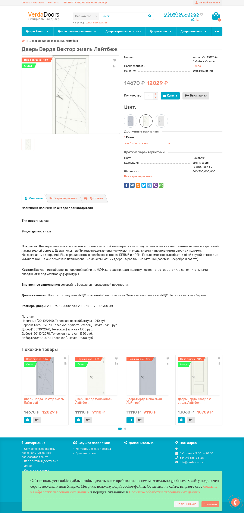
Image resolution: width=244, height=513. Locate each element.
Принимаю (210, 504)
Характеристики (63, 198)
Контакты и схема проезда (92, 448)
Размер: (131, 137)
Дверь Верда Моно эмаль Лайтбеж (93, 401)
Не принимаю (186, 504)
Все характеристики (138, 176)
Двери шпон (161, 31)
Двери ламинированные (77, 31)
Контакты (53, 2)
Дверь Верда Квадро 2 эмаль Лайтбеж (194, 401)
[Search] (126, 16)
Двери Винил (37, 31)
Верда (197, 66)
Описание (34, 198)
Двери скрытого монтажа (123, 31)
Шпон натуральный (97, 22)
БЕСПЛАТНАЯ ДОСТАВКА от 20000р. (85, 2)
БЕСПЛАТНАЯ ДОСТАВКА (40, 461)
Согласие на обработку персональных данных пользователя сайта (38, 452)
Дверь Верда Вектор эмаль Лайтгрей (44, 401)
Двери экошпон (194, 31)
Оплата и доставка (33, 2)
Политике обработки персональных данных (164, 492)
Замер (27, 465)
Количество (132, 95)
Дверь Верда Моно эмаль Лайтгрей (144, 401)
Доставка (93, 198)
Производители (85, 453)
